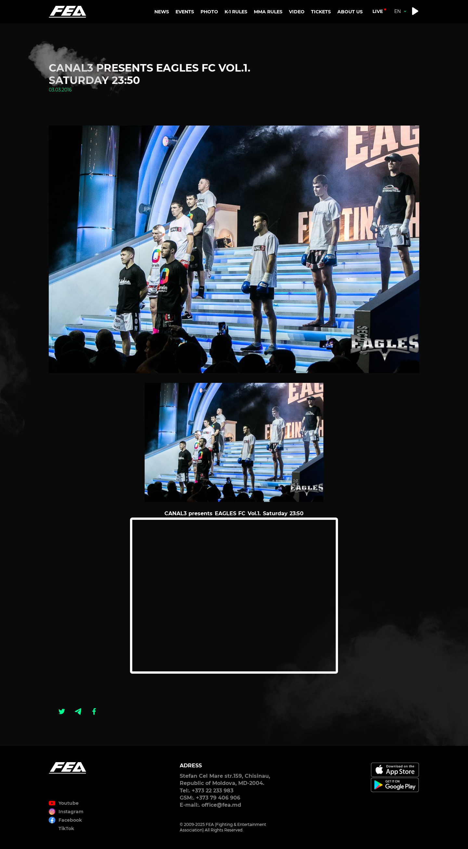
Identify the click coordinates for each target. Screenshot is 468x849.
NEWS (161, 12)
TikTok (66, 828)
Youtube (68, 803)
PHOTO (209, 12)
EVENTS (185, 12)
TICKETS (321, 12)
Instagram (71, 812)
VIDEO (297, 12)
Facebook (70, 820)
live (377, 11)
